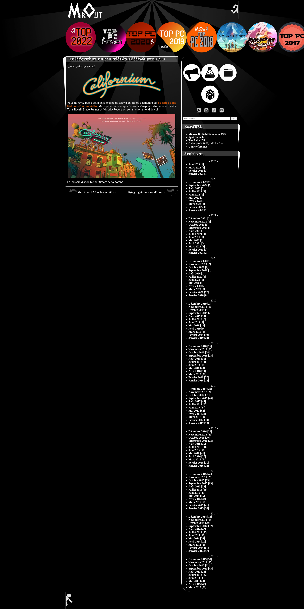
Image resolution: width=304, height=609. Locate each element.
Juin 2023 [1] (196, 164)
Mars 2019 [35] (197, 331)
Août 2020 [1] (196, 273)
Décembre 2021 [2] (199, 218)
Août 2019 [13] (197, 316)
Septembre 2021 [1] (199, 227)
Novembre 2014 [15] (200, 519)
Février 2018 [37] (198, 377)
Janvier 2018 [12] (198, 380)
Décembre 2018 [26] (200, 346)
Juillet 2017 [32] (197, 404)
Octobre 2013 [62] (199, 565)
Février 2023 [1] (197, 170)
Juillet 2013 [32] (197, 574)
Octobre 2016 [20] (199, 437)
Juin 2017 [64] (196, 407)
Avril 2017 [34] (197, 413)
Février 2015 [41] (198, 505)
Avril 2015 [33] (197, 498)
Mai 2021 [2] (195, 240)
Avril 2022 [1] (196, 200)
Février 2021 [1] (197, 249)
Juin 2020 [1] (196, 279)
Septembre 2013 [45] (200, 568)
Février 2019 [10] (198, 334)
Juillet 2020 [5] (197, 276)
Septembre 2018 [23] (200, 355)
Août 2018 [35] (197, 358)
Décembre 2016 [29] (200, 431)
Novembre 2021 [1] (199, 221)
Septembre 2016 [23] (200, 440)
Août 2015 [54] (197, 486)
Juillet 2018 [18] (197, 361)
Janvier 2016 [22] (198, 465)
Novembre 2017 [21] (200, 391)
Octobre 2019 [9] (198, 309)
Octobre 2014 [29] (199, 522)
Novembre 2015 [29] (200, 477)
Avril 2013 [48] (197, 584)
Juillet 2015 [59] (197, 489)
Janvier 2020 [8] (198, 295)
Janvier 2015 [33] (198, 508)
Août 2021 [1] (196, 230)
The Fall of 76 (196, 140)
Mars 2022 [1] (196, 203)
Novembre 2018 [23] (200, 349)
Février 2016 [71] (198, 462)
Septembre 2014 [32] (200, 525)
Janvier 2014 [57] (198, 550)
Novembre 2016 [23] (200, 434)
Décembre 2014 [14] (200, 516)
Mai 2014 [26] (196, 538)
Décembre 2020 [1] (199, 261)
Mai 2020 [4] (195, 282)
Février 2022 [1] (197, 207)
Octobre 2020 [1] (198, 267)
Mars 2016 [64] (197, 459)
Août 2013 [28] (197, 571)
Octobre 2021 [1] (198, 224)
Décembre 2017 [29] (200, 388)
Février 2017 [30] (198, 420)
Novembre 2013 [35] (200, 562)
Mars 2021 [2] (196, 246)
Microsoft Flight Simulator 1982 (207, 134)
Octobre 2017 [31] (199, 395)
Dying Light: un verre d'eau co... (151, 191)
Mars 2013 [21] (197, 587)
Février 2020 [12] (198, 292)
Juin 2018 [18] (196, 364)
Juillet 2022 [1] (197, 191)
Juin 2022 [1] (196, 194)
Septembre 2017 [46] (200, 398)
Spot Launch (196, 137)
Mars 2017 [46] (197, 416)
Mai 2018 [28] (196, 368)
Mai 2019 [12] (196, 325)
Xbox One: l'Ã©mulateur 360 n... (92, 191)
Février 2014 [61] (198, 547)
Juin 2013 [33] (196, 577)
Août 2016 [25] (197, 443)
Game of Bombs (197, 146)
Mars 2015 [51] (197, 502)
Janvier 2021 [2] (198, 252)
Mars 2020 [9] (196, 289)
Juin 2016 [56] (196, 450)
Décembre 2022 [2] (199, 182)
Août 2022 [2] (196, 188)
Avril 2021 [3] (196, 243)
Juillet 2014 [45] (197, 532)
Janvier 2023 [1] (198, 173)
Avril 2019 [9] (196, 328)
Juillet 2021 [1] (197, 234)
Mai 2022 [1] (195, 197)
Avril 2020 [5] (196, 286)
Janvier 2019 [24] (198, 337)
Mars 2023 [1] (196, 167)
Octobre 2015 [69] (199, 480)
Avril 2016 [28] (197, 456)
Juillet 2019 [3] (197, 319)
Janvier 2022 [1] (198, 210)
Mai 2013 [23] (196, 581)
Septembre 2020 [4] (199, 270)
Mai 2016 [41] (196, 453)
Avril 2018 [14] (197, 371)
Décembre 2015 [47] (200, 474)
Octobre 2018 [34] (199, 352)
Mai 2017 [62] (196, 410)
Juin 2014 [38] (196, 535)
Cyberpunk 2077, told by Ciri (205, 143)
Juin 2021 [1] (196, 237)
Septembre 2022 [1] (199, 185)
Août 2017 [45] (197, 401)
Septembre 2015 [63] (200, 483)
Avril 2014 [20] (197, 541)
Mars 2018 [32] (197, 374)
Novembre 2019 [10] (200, 306)
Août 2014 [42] (197, 529)
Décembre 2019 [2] (199, 303)
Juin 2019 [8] (196, 322)
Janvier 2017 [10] (198, 423)
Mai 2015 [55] (196, 495)
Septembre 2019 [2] (199, 313)
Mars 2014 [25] (197, 544)
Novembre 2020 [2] (199, 264)
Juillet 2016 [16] (197, 447)
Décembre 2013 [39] (200, 559)
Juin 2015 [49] (196, 492)
